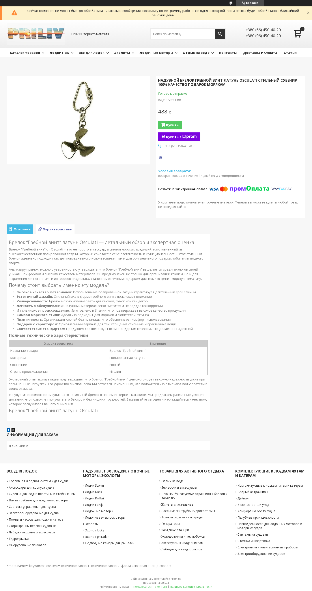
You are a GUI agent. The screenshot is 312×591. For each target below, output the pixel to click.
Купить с (181, 136)
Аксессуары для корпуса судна (31, 487)
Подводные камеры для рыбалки (109, 543)
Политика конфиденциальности (191, 587)
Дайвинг (243, 498)
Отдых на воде (196, 52)
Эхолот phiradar (97, 537)
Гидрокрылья (19, 538)
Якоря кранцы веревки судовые (32, 526)
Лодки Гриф (94, 505)
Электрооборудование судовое (261, 553)
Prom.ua (176, 579)
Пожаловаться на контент (150, 587)
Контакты (228, 52)
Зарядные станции (175, 530)
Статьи (290, 52)
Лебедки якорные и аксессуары (32, 532)
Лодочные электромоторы (105, 517)
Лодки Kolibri (94, 498)
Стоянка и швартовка (253, 541)
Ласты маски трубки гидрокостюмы (188, 511)
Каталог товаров (25, 52)
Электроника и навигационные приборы (267, 547)
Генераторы (170, 523)
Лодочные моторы (156, 52)
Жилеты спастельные (177, 504)
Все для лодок (92, 52)
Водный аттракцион (252, 492)
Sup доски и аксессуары (179, 487)
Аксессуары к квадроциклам (182, 543)
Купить (172, 125)
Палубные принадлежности (258, 517)
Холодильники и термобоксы (183, 536)
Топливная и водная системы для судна (39, 481)
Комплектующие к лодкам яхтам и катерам (270, 485)
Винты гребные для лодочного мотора (38, 500)
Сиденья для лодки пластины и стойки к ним (42, 494)
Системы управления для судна (32, 506)
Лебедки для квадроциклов (181, 549)
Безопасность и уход (253, 505)
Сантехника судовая (252, 534)
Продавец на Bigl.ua (156, 583)
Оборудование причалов (27, 545)
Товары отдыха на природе (182, 517)
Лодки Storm (94, 485)
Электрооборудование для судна (34, 513)
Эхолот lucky (94, 530)
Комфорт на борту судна (256, 511)
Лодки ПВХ (59, 52)
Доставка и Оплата (260, 52)
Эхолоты (122, 52)
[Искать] (220, 34)
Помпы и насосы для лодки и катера (36, 519)
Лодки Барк (93, 492)
